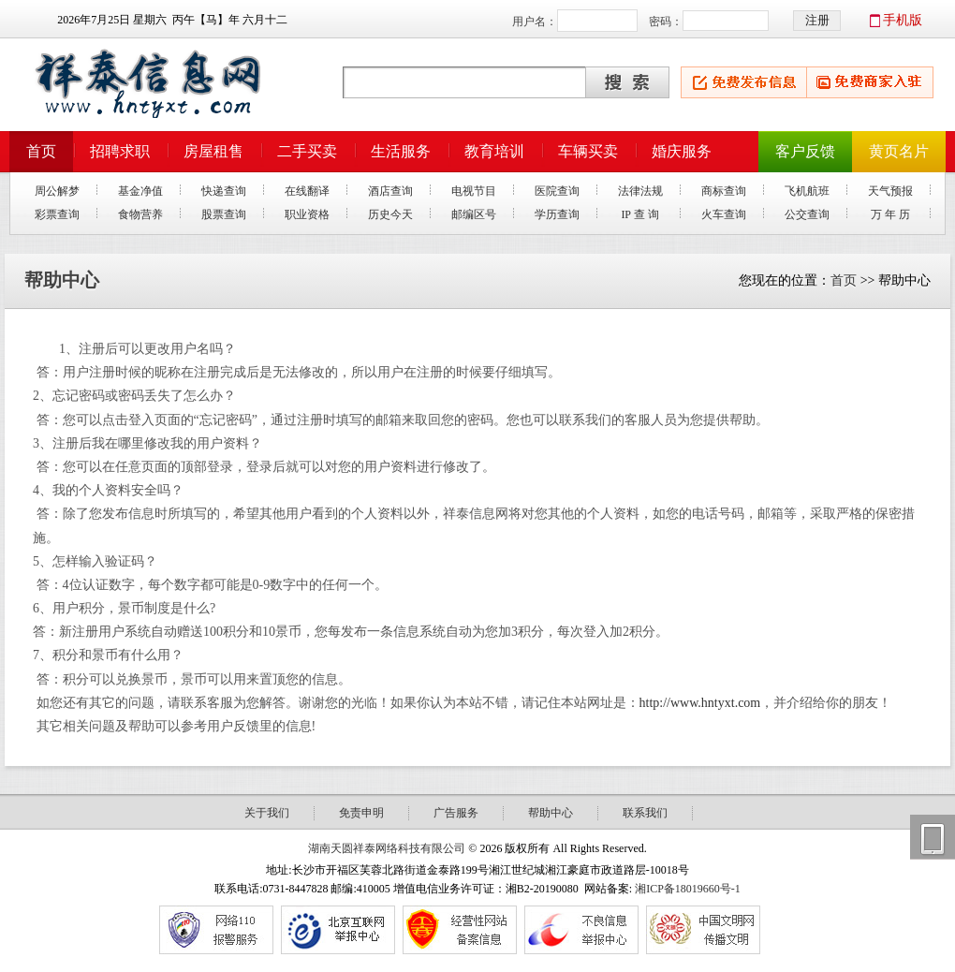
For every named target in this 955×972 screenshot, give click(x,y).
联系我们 (645, 812)
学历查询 (557, 214)
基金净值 (140, 191)
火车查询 (723, 214)
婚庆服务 (682, 151)
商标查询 (723, 191)
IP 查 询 (639, 214)
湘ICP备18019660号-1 (688, 888)
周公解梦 (57, 191)
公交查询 (807, 214)
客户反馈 (805, 151)
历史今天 (390, 214)
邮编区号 (473, 214)
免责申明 (361, 812)
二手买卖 (307, 151)
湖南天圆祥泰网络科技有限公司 (386, 848)
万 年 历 (890, 214)
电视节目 (473, 191)
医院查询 (557, 191)
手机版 (902, 20)
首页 (41, 151)
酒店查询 (390, 191)
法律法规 (640, 191)
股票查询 (223, 214)
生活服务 (401, 151)
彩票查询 (57, 214)
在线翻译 (307, 191)
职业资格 (307, 214)
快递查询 (223, 191)
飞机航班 (807, 191)
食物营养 (140, 214)
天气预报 (890, 191)
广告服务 (455, 812)
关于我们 (266, 812)
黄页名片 (899, 151)
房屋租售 (213, 151)
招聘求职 (120, 151)
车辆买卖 (588, 151)
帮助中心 (550, 812)
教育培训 (494, 151)
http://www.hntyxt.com (700, 703)
